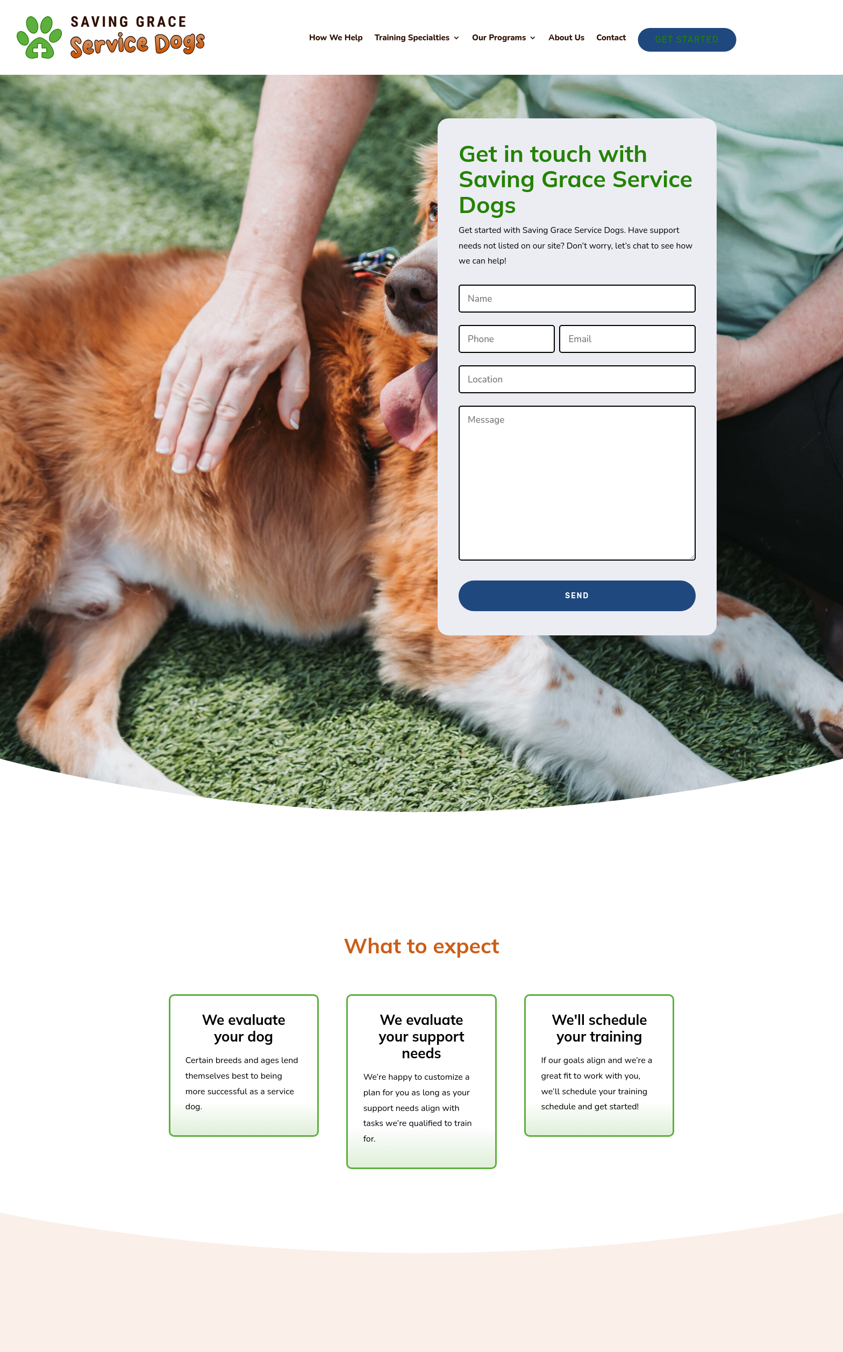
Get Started (687, 39)
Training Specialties (412, 38)
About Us (566, 38)
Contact (611, 38)
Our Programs (499, 38)
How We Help (336, 38)
